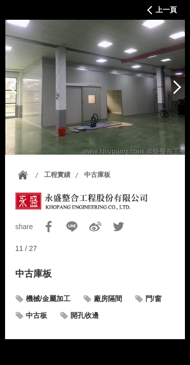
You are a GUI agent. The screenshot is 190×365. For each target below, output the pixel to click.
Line (72, 226)
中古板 (36, 315)
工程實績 (57, 174)
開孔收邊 (84, 315)
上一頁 (166, 10)
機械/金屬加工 (48, 299)
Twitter (118, 226)
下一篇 (177, 87)
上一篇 (13, 87)
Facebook (48, 226)
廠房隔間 (108, 299)
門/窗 (153, 299)
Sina (95, 226)
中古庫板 (97, 174)
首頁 (22, 174)
